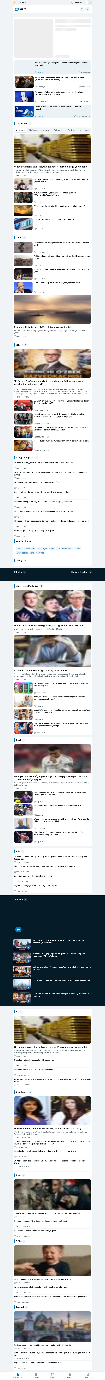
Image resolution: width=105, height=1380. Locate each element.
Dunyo (20, 549)
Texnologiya (67, 549)
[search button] (82, 9)
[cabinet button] (87, 9)
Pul (58, 549)
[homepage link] (20, 9)
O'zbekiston (30, 549)
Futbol (78, 549)
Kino (32, 553)
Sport (51, 549)
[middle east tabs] (20, 130)
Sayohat (40, 553)
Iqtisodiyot (42, 549)
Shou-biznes (22, 553)
